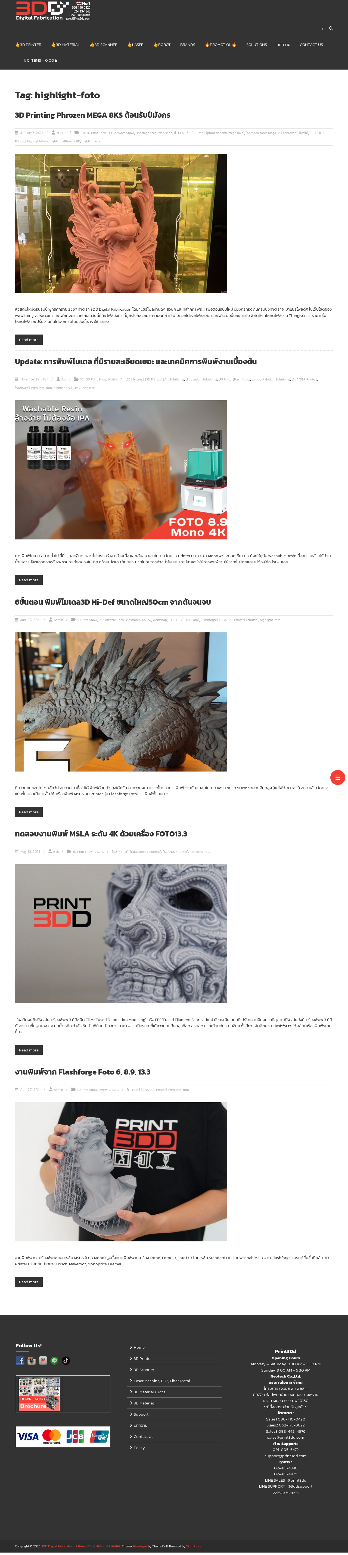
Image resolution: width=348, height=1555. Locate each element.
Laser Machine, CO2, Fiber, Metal (162, 1383)
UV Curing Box (84, 390)
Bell (56, 854)
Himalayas (140, 1548)
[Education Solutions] (201, 382)
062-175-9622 (292, 1428)
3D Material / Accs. (150, 1394)
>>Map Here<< (286, 1495)
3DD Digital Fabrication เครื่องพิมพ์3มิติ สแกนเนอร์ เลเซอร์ (80, 1548)
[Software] (22, 390)
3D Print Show (96, 135)
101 (82, 135)
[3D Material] (135, 382)
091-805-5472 (286, 1452)
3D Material (144, 1405)
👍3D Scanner (103, 46)
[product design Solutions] (271, 382)
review (146, 622)
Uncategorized (146, 135)
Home (139, 1350)
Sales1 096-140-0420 (285, 1421)
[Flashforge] (241, 382)
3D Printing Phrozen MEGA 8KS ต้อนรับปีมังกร (97, 117)
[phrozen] (290, 135)
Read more (29, 342)
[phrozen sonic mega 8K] (264, 135)
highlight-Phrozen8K (64, 144)
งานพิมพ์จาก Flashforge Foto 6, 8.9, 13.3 (87, 1074)
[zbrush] (252, 622)
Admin (58, 622)
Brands (187, 46)
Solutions (256, 46)
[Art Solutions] (173, 382)
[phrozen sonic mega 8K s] (225, 135)
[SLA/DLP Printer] (304, 382)
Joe (63, 382)
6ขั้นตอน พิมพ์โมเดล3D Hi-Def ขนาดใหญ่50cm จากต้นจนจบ (119, 604)
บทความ (283, 46)
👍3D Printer (28, 46)
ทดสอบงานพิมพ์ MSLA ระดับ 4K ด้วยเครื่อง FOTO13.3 (106, 836)
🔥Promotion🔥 (221, 46)
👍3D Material (65, 46)
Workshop (165, 135)
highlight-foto (37, 144)
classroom (133, 622)
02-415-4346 (285, 1470)
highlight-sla (91, 144)
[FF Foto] (198, 135)
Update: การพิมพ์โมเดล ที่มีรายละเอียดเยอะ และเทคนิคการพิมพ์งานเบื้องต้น (143, 364)
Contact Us (311, 46)
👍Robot (162, 46)
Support (141, 1416)
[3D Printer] (153, 382)
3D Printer (143, 1361)
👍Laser (135, 46)
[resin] (303, 135)
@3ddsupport (300, 1489)
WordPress (193, 1548)
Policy (139, 1450)
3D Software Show (121, 135)
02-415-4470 (285, 1476)
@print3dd (296, 1482)
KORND (62, 135)
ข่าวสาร (179, 135)
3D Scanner (144, 1372)
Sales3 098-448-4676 (286, 1434)
